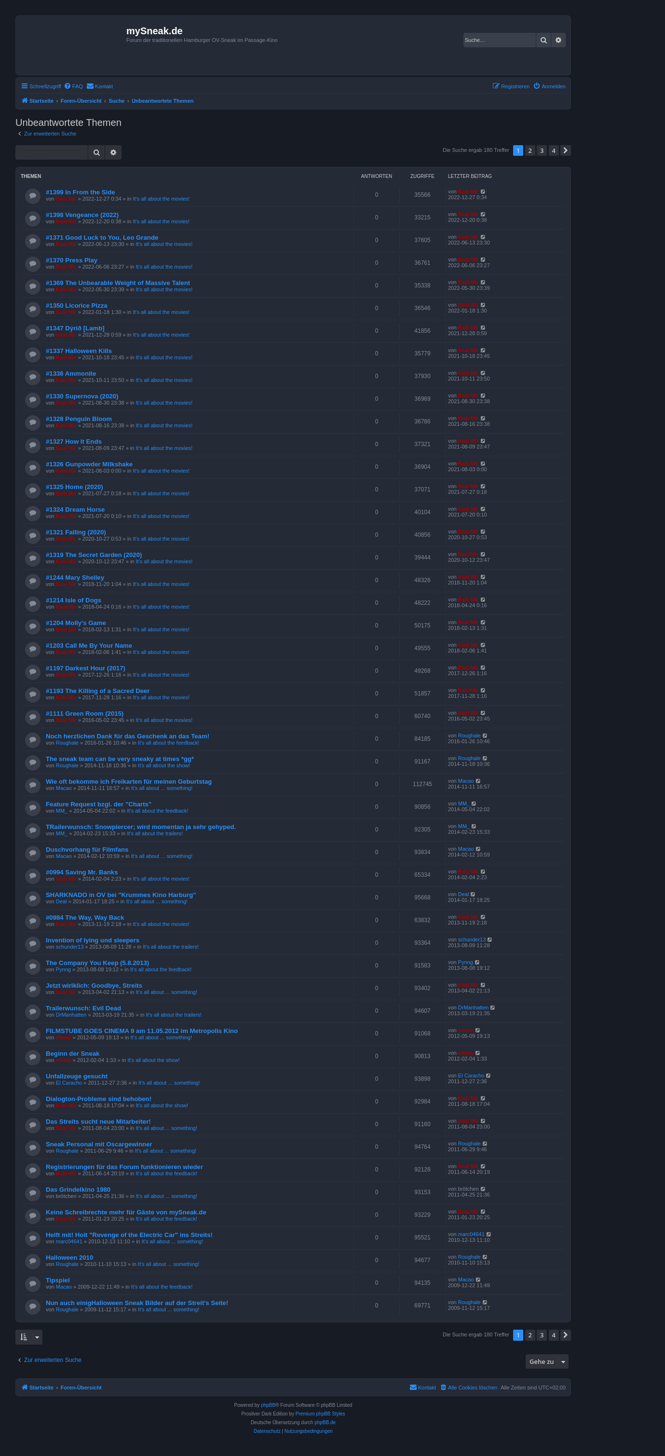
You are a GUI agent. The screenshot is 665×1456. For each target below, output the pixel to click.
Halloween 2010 (69, 1257)
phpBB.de (325, 1422)
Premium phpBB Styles (320, 1413)
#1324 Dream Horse (75, 509)
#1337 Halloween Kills (79, 350)
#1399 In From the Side (80, 192)
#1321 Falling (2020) (76, 532)
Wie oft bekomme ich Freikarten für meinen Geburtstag (129, 781)
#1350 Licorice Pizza (77, 305)
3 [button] (541, 150)
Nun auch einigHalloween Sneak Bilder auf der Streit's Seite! (137, 1302)
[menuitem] (73, 86)
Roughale (67, 743)
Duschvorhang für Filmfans (87, 849)
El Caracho (69, 1083)
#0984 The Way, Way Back (85, 917)
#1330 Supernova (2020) (82, 396)
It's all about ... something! (161, 788)
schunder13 (70, 947)
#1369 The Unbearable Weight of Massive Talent (118, 282)
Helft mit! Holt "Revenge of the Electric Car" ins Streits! (129, 1234)
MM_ (62, 811)
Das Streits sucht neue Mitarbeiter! (98, 1121)
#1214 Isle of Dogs (73, 600)
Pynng (63, 969)
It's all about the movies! (161, 199)
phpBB (268, 1405)
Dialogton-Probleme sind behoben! (98, 1098)
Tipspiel (58, 1280)
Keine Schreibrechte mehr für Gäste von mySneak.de (126, 1212)
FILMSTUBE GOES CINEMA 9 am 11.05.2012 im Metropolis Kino (142, 1030)
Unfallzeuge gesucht (77, 1076)
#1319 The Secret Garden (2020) (94, 554)
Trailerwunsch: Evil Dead (83, 1008)
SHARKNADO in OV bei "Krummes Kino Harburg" (121, 894)
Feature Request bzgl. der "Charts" (98, 804)
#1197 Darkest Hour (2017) (85, 668)
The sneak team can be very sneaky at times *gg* (120, 758)
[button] (565, 150)
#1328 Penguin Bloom (79, 418)
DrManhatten (71, 1015)
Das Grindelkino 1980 (78, 1189)
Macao (64, 788)
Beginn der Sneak (72, 1053)
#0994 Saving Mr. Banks (82, 872)
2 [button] (530, 150)
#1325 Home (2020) (74, 486)
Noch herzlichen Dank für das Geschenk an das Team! (127, 736)
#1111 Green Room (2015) (84, 713)
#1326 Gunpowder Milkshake (89, 464)
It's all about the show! (164, 765)
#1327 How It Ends (74, 441)
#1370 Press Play (71, 260)
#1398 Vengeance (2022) (82, 214)
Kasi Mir (66, 199)
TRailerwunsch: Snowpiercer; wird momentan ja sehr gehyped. (141, 826)
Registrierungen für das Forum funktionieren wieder (124, 1166)
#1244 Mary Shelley (75, 577)
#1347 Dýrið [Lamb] (75, 328)
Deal (61, 901)
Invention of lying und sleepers (92, 940)
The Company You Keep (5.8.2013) (97, 962)
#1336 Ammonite (71, 373)
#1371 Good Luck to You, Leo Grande (102, 237)
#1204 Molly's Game (76, 622)
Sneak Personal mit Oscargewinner (99, 1144)
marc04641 (69, 1241)
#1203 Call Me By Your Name (89, 645)
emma (63, 1037)
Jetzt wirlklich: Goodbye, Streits (94, 985)
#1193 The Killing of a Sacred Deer (97, 690)
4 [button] (554, 150)
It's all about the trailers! (155, 833)
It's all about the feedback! (168, 743)
